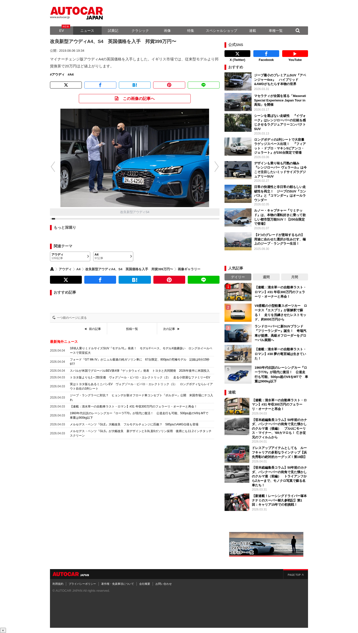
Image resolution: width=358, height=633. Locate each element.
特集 (190, 31)
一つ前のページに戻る (72, 317)
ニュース (87, 31)
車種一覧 (276, 31)
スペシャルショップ (221, 31)
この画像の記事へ (139, 98)
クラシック (140, 31)
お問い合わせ (163, 583)
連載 (252, 31)
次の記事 (169, 329)
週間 (266, 277)
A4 (71, 74)
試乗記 (113, 31)
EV (61, 31)
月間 (294, 277)
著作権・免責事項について (117, 583)
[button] (50, 166)
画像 (167, 31)
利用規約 (57, 583)
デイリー (238, 277)
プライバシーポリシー (82, 583)
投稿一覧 (132, 329)
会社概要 (144, 583)
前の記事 (95, 329)
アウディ (58, 74)
